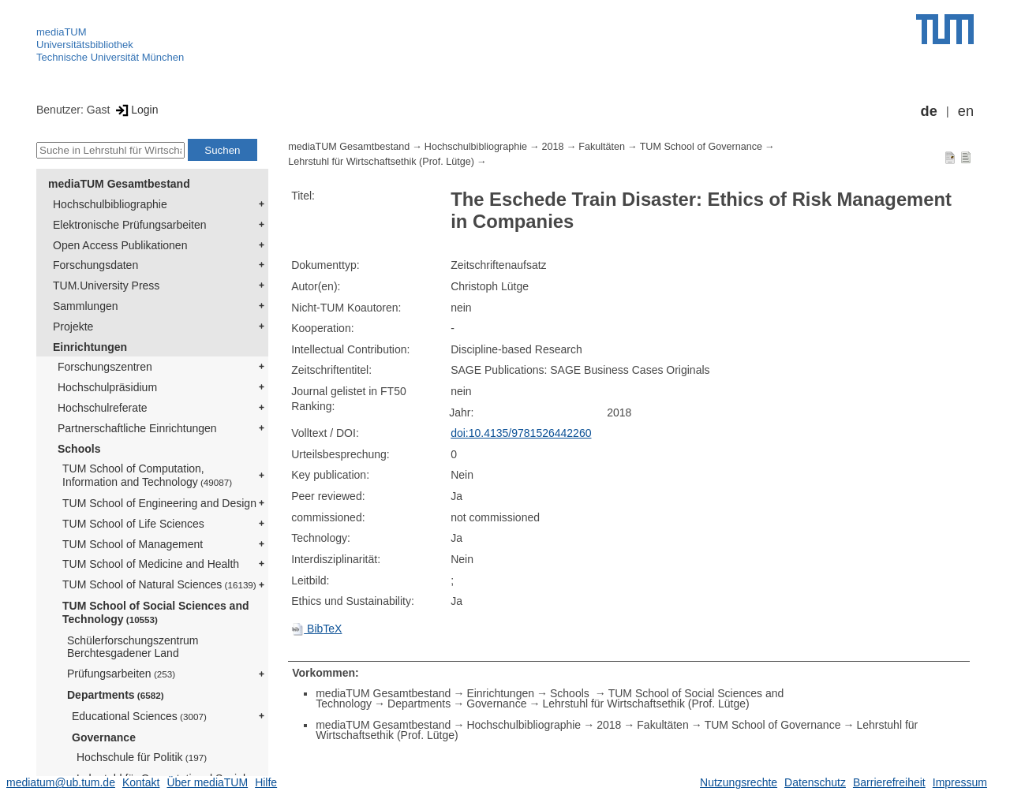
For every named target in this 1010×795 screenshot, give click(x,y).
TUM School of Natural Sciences (159, 584)
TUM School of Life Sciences (133, 523)
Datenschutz (815, 782)
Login (135, 109)
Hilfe (266, 782)
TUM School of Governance (701, 146)
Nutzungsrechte (738, 782)
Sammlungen (85, 306)
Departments (115, 695)
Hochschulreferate (103, 407)
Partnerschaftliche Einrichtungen (137, 428)
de (929, 111)
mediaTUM (61, 32)
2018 (553, 146)
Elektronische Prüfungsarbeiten (130, 224)
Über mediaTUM (207, 782)
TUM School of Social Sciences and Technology (155, 612)
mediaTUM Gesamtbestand (119, 183)
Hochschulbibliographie (110, 204)
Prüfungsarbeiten (121, 673)
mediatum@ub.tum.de (60, 782)
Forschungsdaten (95, 265)
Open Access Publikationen (120, 245)
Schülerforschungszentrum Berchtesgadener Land (133, 647)
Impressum (960, 782)
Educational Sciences (139, 716)
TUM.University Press (106, 285)
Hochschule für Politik (142, 757)
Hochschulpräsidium (107, 387)
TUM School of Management (132, 544)
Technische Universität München (110, 57)
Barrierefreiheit (889, 782)
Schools (79, 448)
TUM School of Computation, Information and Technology (147, 475)
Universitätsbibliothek (84, 44)
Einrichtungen (90, 347)
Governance (104, 737)
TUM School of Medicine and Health (150, 564)
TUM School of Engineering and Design (159, 503)
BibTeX (316, 628)
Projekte (73, 326)
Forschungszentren (105, 366)
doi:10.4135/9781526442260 (521, 433)
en (966, 111)
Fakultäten (601, 146)
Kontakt (140, 782)
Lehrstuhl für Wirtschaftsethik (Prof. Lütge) (381, 161)
